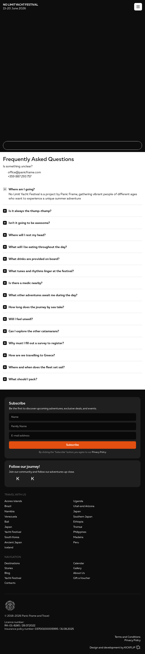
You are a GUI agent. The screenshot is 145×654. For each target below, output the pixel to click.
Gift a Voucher (81, 578)
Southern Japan (82, 516)
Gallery (77, 568)
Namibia (9, 511)
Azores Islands (13, 501)
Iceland (8, 547)
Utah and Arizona (83, 506)
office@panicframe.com (24, 172)
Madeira (78, 537)
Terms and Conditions (128, 636)
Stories (8, 568)
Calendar (78, 563)
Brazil (7, 506)
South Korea (11, 537)
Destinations (12, 563)
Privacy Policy (99, 452)
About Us (79, 573)
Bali (6, 521)
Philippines (79, 532)
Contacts (10, 583)
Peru (76, 542)
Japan (77, 511)
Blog (7, 573)
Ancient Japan (13, 542)
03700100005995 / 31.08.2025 (54, 628)
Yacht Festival (12, 532)
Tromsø (77, 527)
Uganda (78, 501)
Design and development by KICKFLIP (112, 647)
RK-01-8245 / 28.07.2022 (19, 625)
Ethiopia (78, 521)
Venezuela (10, 516)
